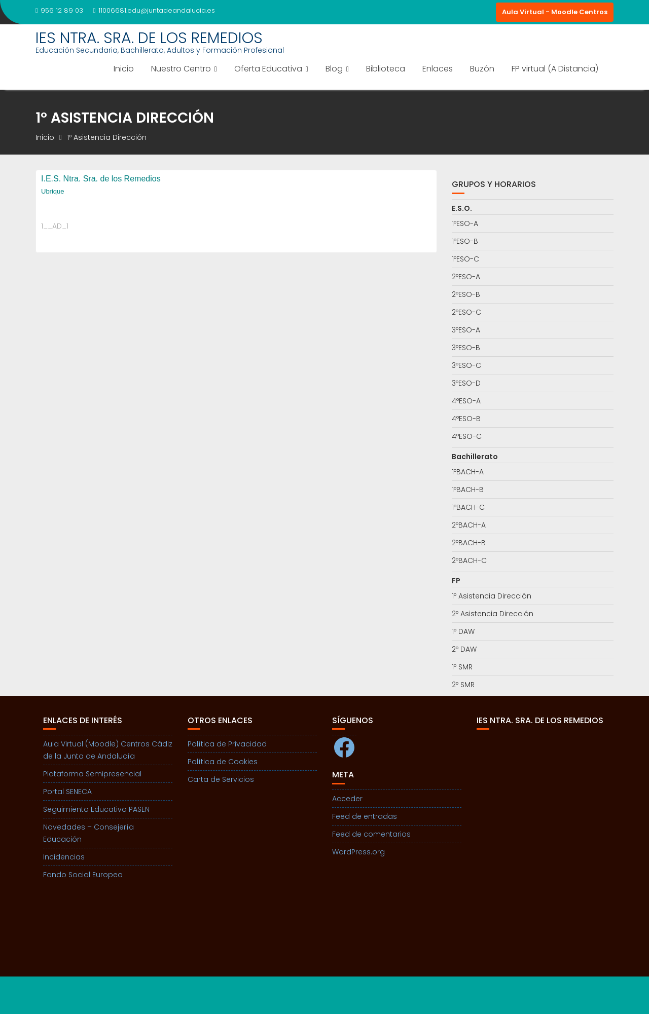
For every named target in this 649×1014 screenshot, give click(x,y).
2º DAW (464, 649)
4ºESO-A (466, 401)
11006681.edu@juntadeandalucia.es (154, 10)
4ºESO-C (467, 436)
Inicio (124, 68)
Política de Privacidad (227, 744)
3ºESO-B (466, 348)
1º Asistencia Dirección (491, 596)
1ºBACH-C (468, 507)
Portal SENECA (67, 791)
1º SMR (462, 667)
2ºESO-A (466, 277)
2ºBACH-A (469, 525)
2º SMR (463, 685)
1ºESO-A (465, 223)
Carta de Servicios (221, 779)
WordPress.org (358, 852)
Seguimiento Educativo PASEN (96, 809)
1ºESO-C (465, 259)
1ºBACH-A (468, 472)
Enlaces (437, 68)
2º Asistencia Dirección (492, 614)
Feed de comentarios (371, 834)
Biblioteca (385, 68)
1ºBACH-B (468, 489)
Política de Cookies (223, 762)
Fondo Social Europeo (83, 875)
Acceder (347, 799)
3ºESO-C (466, 365)
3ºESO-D (466, 383)
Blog (334, 68)
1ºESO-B (465, 241)
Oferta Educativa (268, 68)
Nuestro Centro (181, 68)
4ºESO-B (466, 419)
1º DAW (463, 631)
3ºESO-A (466, 330)
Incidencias (64, 857)
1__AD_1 (54, 226)
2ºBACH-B (469, 543)
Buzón (482, 68)
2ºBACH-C (469, 560)
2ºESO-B (466, 294)
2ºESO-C (466, 312)
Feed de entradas (364, 816)
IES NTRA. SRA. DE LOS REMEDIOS (149, 38)
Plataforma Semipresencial (92, 774)
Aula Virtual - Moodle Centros (554, 12)
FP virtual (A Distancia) (555, 68)
